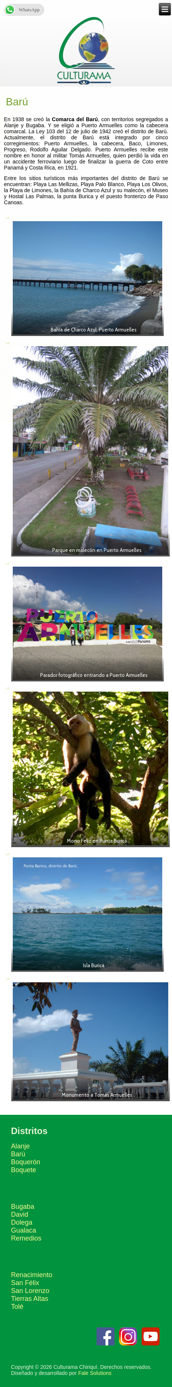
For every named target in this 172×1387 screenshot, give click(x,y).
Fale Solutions (95, 1373)
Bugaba (22, 1206)
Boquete (23, 1170)
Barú (18, 1154)
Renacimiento (31, 1275)
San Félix (25, 1283)
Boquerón (25, 1162)
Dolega (21, 1222)
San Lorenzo (30, 1291)
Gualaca (23, 1230)
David (19, 1214)
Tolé (17, 1306)
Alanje (20, 1146)
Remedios (26, 1238)
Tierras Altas (29, 1298)
